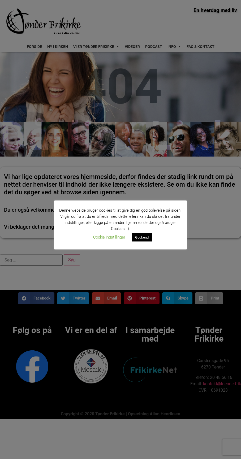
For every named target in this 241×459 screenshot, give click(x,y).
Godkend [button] (142, 237)
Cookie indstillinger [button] (109, 237)
